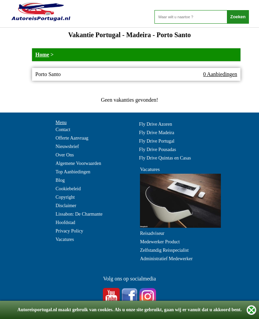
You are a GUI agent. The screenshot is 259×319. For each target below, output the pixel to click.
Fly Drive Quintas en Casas (165, 158)
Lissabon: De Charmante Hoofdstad (79, 218)
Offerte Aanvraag (72, 138)
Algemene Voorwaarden (78, 163)
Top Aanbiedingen (73, 171)
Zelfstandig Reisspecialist (164, 250)
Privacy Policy (69, 231)
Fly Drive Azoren (155, 124)
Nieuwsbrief (67, 146)
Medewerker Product (160, 241)
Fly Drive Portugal (156, 141)
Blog (60, 180)
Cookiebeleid (68, 188)
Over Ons (65, 154)
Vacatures (65, 239)
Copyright (65, 197)
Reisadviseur (152, 233)
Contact (63, 129)
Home (42, 54)
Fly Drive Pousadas (157, 149)
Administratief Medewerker (166, 258)
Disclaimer (66, 205)
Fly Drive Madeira (156, 132)
